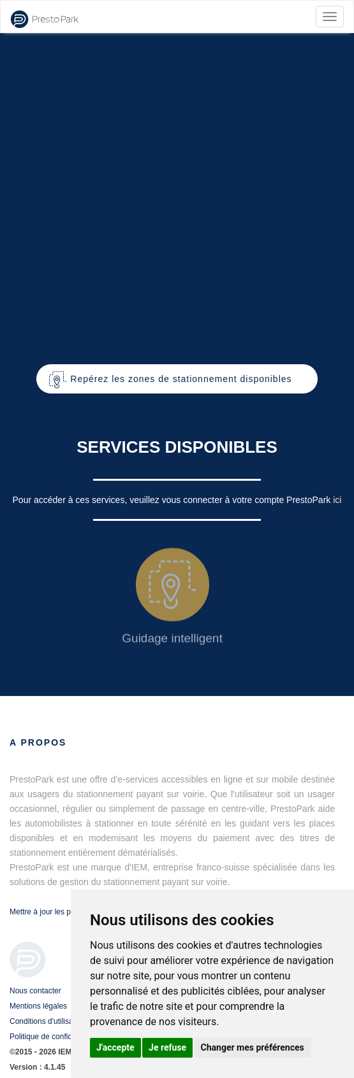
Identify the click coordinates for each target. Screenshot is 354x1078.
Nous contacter (35, 990)
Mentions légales (38, 1006)
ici (337, 500)
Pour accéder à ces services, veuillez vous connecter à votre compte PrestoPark (173, 500)
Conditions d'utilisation (47, 1021)
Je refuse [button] (167, 1047)
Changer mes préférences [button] (252, 1047)
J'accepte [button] (115, 1047)
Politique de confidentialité (54, 1036)
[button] (177, 379)
